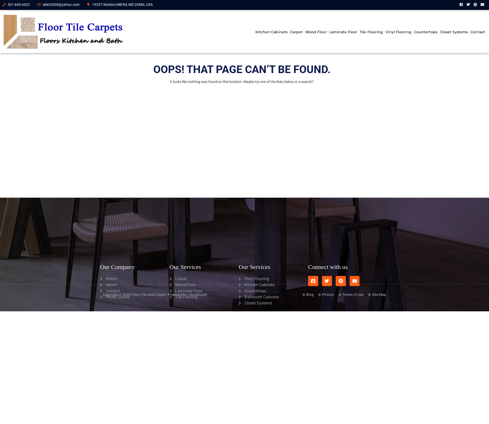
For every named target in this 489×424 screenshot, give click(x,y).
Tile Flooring (371, 32)
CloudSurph (198, 288)
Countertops (425, 32)
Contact (478, 32)
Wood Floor (316, 32)
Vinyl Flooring (398, 32)
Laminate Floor (343, 32)
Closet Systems (454, 32)
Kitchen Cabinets (271, 32)
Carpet (296, 32)
